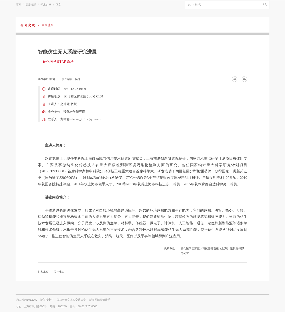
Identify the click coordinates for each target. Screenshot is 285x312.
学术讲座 (46, 4)
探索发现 (30, 4)
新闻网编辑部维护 (99, 299)
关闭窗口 (59, 271)
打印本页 (43, 271)
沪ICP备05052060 (26, 299)
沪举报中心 (47, 299)
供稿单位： (170, 248)
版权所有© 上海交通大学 (71, 299)
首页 (18, 4)
